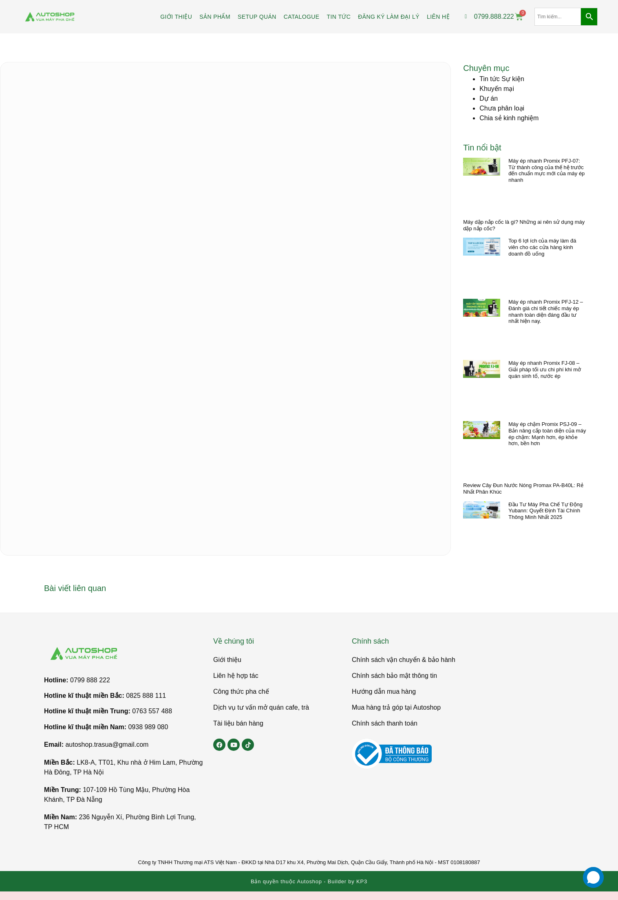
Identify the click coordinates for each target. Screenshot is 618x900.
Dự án (488, 98)
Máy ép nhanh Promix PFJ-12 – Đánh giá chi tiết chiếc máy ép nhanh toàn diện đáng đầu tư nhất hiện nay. (545, 311)
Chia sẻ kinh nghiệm (509, 118)
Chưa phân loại (501, 108)
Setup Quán (257, 16)
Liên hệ (438, 16)
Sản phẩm (214, 16)
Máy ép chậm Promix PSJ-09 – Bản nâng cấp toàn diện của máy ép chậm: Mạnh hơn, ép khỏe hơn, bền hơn (547, 433)
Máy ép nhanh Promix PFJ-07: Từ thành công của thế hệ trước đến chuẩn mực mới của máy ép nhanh (546, 170)
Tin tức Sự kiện (501, 78)
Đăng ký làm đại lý (388, 16)
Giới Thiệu (176, 16)
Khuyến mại (496, 88)
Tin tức (339, 16)
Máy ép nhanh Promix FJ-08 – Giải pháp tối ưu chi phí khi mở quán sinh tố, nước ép (544, 369)
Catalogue (302, 16)
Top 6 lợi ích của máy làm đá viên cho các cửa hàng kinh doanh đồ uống (542, 247)
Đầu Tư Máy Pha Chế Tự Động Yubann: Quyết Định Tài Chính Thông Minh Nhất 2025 (545, 510)
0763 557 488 (152, 711)
